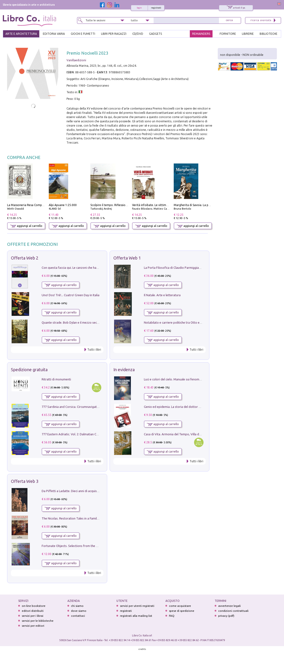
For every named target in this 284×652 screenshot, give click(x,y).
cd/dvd (137, 33)
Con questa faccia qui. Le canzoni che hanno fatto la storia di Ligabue (89, 267)
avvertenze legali (229, 605)
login (139, 8)
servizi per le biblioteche (37, 620)
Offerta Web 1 (127, 258)
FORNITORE (228, 33)
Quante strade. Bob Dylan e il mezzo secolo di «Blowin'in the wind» (87, 322)
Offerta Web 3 (24, 481)
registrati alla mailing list (136, 615)
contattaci (78, 615)
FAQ (171, 615)
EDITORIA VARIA (54, 33)
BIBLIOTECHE (268, 33)
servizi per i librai (32, 615)
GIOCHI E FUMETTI (83, 33)
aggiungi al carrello (26, 225)
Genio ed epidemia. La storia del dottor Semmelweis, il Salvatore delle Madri (196, 406)
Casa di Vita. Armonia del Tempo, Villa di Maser (176, 434)
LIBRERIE (248, 33)
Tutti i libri (94, 349)
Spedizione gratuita (29, 369)
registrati (156, 8)
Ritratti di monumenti (56, 379)
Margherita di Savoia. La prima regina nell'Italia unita (209, 205)
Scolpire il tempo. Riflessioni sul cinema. (116, 205)
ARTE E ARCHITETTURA (21, 33)
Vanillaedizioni (76, 60)
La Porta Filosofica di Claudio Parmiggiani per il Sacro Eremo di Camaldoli (194, 267)
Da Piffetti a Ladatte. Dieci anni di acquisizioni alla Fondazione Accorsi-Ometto (96, 491)
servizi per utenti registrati (137, 605)
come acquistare (180, 605)
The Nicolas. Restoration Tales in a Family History (75, 518)
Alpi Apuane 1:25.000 (63, 205)
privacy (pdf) (226, 615)
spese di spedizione (181, 610)
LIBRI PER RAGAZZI (113, 33)
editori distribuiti (33, 610)
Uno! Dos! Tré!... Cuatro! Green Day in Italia (70, 295)
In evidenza (124, 369)
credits (142, 649)
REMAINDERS (201, 33)
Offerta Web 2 (24, 258)
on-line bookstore (33, 605)
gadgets (155, 33)
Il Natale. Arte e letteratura (162, 295)
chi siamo (77, 605)
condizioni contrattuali (233, 610)
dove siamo (78, 610)
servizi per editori (33, 625)
